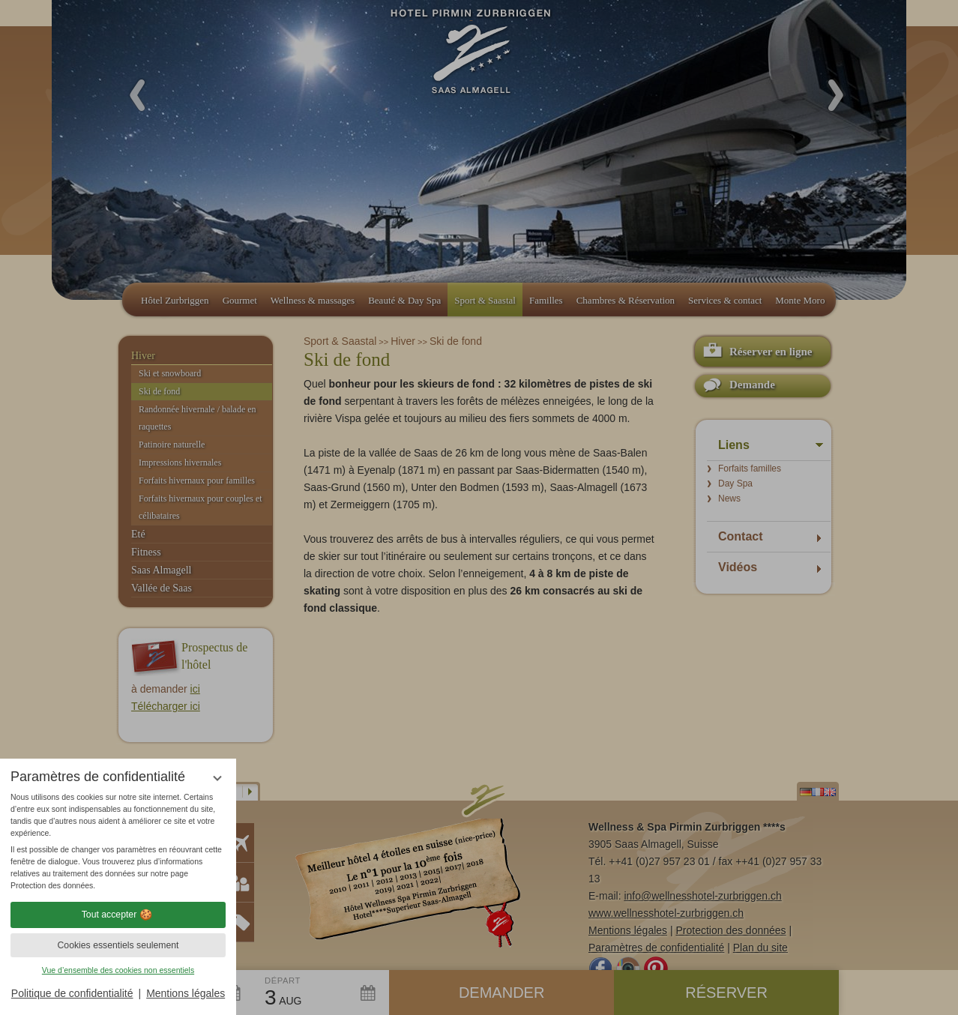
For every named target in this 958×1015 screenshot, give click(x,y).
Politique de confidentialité (72, 993)
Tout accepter (118, 915)
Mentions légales (185, 993)
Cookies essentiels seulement (117, 945)
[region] (118, 841)
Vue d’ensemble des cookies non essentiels (118, 970)
